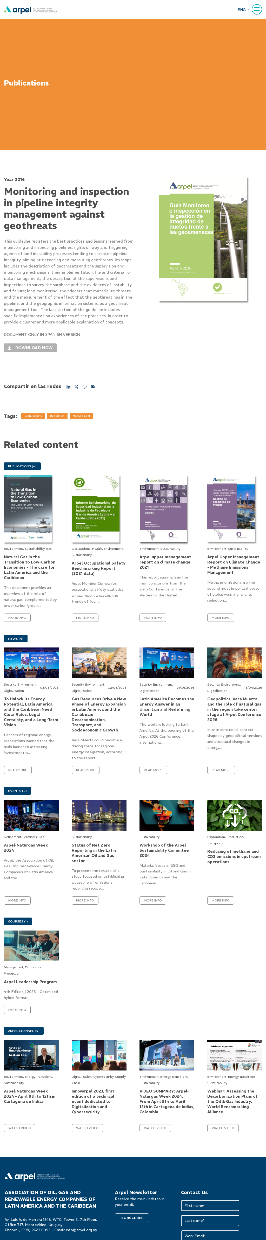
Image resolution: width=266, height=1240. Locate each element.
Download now (30, 346)
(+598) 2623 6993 (34, 1230)
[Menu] (257, 9)
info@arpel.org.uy (81, 1230)
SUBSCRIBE (132, 1217)
